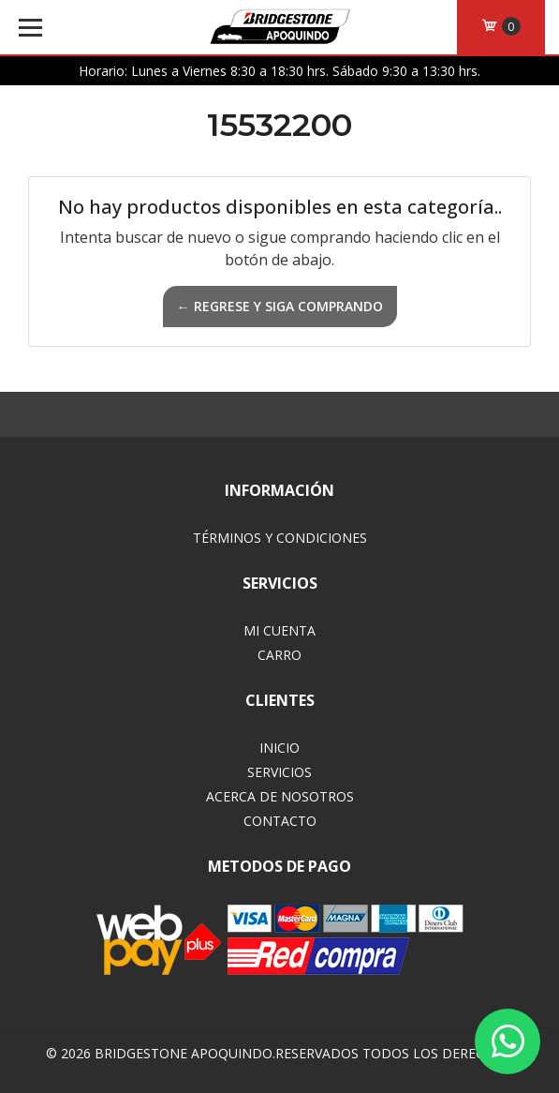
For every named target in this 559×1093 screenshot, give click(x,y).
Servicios (279, 772)
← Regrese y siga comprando (280, 306)
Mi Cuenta (279, 630)
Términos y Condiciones (280, 537)
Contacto (279, 821)
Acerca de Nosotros (280, 796)
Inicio (279, 747)
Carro (279, 655)
